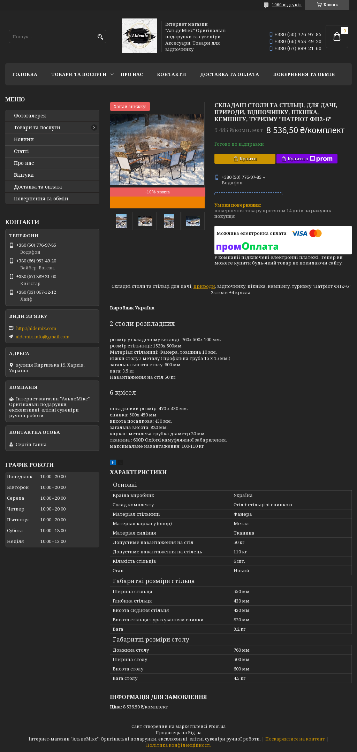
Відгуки (24, 175)
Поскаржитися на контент (295, 739)
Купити (248, 158)
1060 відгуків (287, 5)
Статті (21, 151)
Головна (24, 74)
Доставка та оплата (229, 74)
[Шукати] (100, 37)
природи (204, 286)
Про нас (132, 74)
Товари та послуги (79, 74)
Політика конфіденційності (178, 745)
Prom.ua (217, 726)
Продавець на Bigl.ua (178, 733)
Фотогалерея (30, 116)
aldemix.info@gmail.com (42, 336)
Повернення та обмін (304, 74)
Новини (24, 139)
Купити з (310, 158)
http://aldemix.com (36, 328)
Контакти (171, 74)
